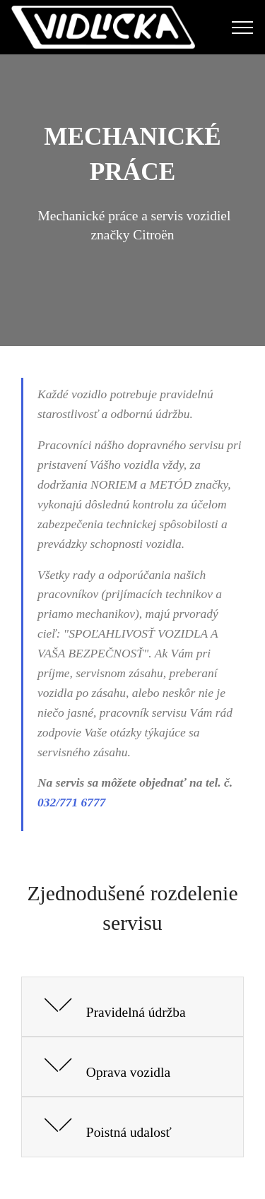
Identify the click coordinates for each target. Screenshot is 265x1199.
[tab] (132, 1007)
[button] (132, 1007)
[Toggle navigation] (243, 27)
